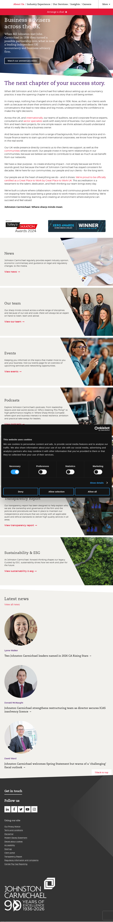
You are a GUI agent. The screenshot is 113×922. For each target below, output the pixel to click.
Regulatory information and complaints (21, 860)
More (105, 4)
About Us (18, 4)
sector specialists (32, 121)
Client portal (9, 853)
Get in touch (13, 791)
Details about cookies (13, 841)
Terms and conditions (13, 830)
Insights (75, 4)
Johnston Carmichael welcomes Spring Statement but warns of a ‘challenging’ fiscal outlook (55, 765)
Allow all (92, 491)
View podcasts (12, 424)
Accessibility (9, 845)
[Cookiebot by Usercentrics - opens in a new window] (97, 428)
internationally (34, 117)
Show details (97, 482)
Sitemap (8, 849)
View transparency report (19, 525)
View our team (12, 321)
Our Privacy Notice (12, 826)
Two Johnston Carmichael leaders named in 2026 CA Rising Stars (46, 655)
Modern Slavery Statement (15, 838)
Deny (20, 491)
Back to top (102, 772)
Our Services (60, 4)
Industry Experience (38, 4)
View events (11, 371)
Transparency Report (13, 856)
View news (10, 271)
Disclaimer (8, 834)
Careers (86, 4)
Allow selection (56, 491)
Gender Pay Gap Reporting (15, 864)
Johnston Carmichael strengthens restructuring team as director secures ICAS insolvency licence (55, 709)
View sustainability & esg (19, 571)
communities (12, 150)
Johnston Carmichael (4, 4)
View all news (12, 604)
